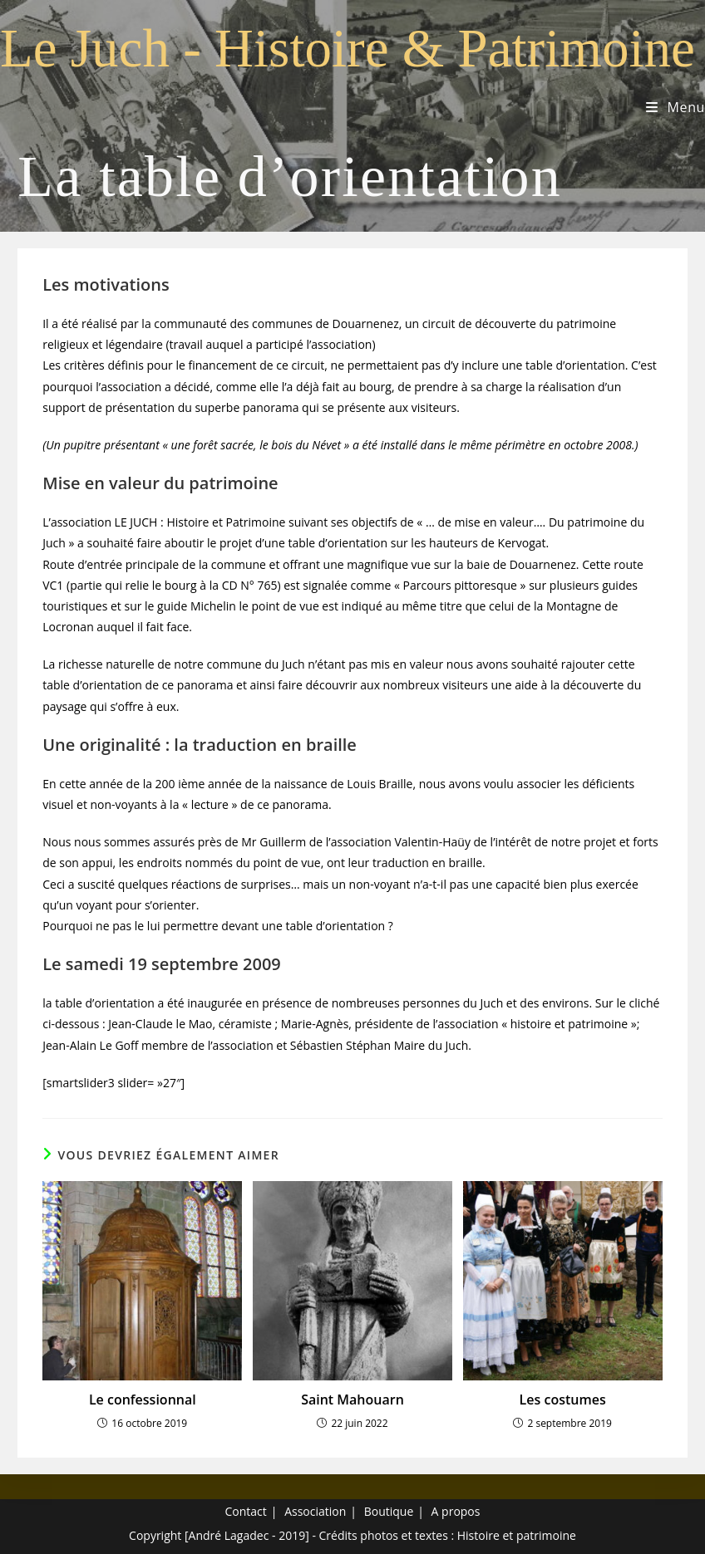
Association (315, 1511)
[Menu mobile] (675, 107)
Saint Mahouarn (352, 1399)
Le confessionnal (142, 1399)
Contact (246, 1511)
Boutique (389, 1511)
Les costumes (563, 1399)
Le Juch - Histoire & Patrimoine (347, 48)
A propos (456, 1511)
